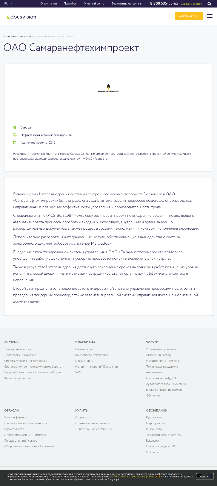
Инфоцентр (154, 429)
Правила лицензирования (92, 423)
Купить (81, 410)
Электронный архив (17, 349)
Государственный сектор (20, 440)
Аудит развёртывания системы (166, 384)
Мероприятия (155, 423)
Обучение (153, 395)
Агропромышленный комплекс (25, 434)
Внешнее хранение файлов (164, 389)
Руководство (154, 417)
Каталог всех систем (17, 378)
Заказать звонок (191, 3)
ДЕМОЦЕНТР (189, 16)
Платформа (85, 342)
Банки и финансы (15, 417)
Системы (11, 342)
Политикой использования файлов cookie (137, 476)
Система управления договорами (26, 360)
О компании (48, 3)
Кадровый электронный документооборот (32, 372)
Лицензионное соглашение (93, 429)
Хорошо (205, 476)
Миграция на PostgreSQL (162, 378)
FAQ (78, 372)
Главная (10, 36)
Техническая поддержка (162, 366)
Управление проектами (161, 349)
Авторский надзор (158, 355)
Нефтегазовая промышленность (25, 423)
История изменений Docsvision (96, 366)
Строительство (14, 429)
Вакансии (152, 440)
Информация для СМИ (161, 446)
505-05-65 (164, 4)
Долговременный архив (20, 355)
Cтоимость (82, 417)
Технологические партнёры (164, 434)
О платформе (84, 349)
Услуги (152, 342)
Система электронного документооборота (32, 366)
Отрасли (11, 410)
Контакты (152, 452)
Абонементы (154, 372)
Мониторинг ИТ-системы (163, 360)
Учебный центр (94, 3)
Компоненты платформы (91, 355)
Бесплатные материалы (126, 3)
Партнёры (70, 3)
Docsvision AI (84, 360)
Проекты (25, 36)
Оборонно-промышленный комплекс (29, 446)
